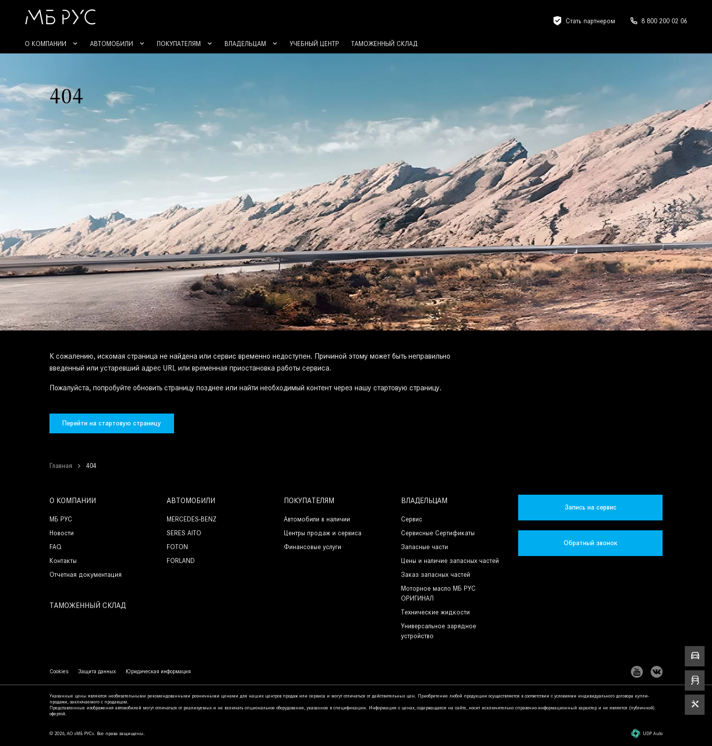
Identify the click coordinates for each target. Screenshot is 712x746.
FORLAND (181, 561)
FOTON (177, 547)
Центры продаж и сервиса (322, 533)
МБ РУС (60, 519)
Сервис (411, 519)
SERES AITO (184, 533)
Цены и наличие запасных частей (450, 561)
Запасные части (424, 547)
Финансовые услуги (312, 547)
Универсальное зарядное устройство (438, 631)
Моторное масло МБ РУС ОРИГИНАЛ (438, 593)
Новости (61, 533)
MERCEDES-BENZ (192, 519)
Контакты (63, 561)
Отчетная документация (85, 574)
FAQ (55, 547)
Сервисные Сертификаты (438, 533)
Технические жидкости (435, 612)
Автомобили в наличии (317, 519)
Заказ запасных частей (435, 574)
